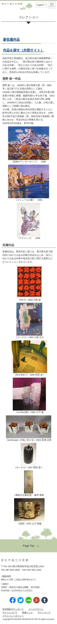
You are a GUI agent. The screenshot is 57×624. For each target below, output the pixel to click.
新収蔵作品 (11, 39)
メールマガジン (36, 609)
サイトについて (9, 612)
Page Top (28, 545)
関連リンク (27, 612)
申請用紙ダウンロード (13, 609)
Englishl (40, 5)
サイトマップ (44, 612)
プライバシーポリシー (13, 616)
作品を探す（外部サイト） (23, 50)
